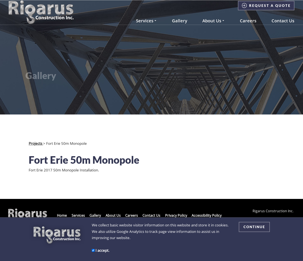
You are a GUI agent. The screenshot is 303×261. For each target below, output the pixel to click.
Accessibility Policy (207, 215)
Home (62, 215)
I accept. (100, 250)
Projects (36, 143)
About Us (213, 25)
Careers (248, 25)
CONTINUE (254, 227)
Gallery (179, 25)
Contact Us (283, 25)
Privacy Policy (176, 215)
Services (146, 25)
